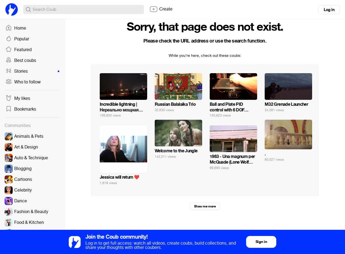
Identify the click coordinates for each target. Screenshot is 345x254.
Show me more (205, 206)
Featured (18, 50)
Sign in (261, 241)
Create (160, 9)
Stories (32, 71)
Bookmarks (20, 109)
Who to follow (23, 82)
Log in (329, 9)
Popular (17, 39)
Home (15, 28)
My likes (17, 98)
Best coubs (20, 60)
